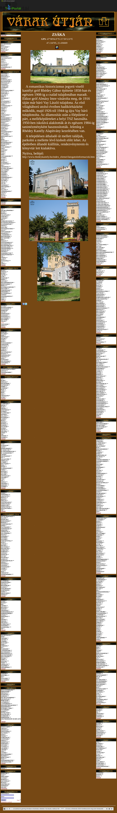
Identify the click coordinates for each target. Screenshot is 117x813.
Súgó (19, 800)
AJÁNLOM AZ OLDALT (8, 1)
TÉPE (2, 322)
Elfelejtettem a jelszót (6, 802)
